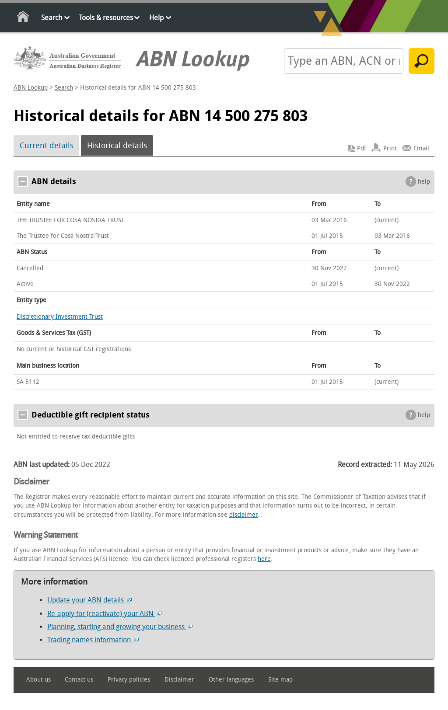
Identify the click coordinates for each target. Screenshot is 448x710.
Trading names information (93, 640)
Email (421, 148)
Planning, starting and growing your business (119, 627)
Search (51, 18)
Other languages (231, 679)
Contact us (79, 679)
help (424, 181)
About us (38, 679)
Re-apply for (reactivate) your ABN (104, 613)
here (264, 559)
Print (390, 148)
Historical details (117, 145)
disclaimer (243, 515)
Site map (280, 679)
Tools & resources (106, 18)
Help (156, 18)
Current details (47, 145)
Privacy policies (129, 679)
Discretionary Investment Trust (60, 316)
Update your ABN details (89, 600)
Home (23, 18)
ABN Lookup (31, 87)
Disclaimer (179, 679)
